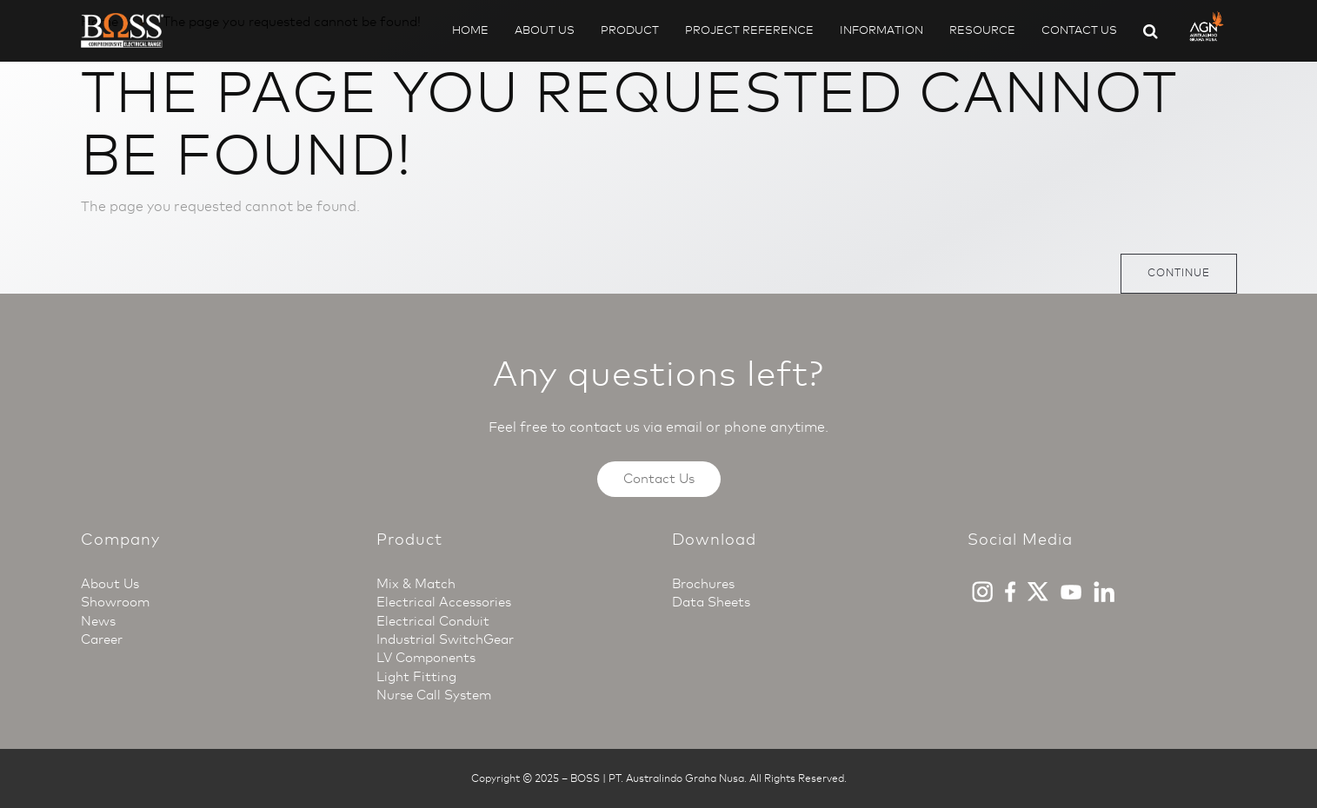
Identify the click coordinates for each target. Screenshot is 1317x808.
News (98, 621)
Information (881, 29)
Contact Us (1079, 29)
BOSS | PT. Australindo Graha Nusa (657, 778)
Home (470, 29)
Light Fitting (416, 677)
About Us (545, 29)
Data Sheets (711, 602)
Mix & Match (416, 584)
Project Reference (749, 29)
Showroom (115, 602)
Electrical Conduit (432, 621)
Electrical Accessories (443, 602)
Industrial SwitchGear (445, 639)
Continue (1178, 273)
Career (102, 639)
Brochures (703, 584)
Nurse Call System (433, 695)
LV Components (426, 658)
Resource (982, 29)
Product (630, 29)
